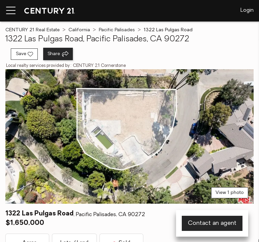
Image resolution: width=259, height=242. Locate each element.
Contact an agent (212, 223)
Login (247, 10)
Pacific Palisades (117, 30)
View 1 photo (229, 192)
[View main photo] (129, 136)
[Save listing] (24, 54)
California (79, 30)
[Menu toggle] (10, 10)
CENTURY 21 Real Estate (32, 30)
